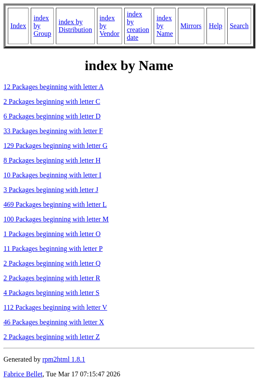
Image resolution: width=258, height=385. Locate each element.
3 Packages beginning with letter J (50, 189)
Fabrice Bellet (22, 374)
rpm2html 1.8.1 (63, 359)
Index (18, 25)
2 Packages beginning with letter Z (51, 336)
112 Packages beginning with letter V (55, 307)
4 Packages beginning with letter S (51, 292)
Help (216, 25)
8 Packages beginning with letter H (51, 160)
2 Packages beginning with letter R (51, 278)
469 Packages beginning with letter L (55, 204)
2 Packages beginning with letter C (51, 101)
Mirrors (191, 25)
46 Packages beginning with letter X (53, 322)
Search (239, 25)
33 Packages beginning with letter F (53, 131)
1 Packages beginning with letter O (51, 233)
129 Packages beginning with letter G (55, 145)
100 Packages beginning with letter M (56, 219)
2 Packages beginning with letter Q (51, 263)
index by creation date (138, 25)
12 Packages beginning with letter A (53, 86)
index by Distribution (75, 25)
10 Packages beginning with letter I (52, 175)
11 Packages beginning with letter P (53, 248)
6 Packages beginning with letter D (51, 116)
